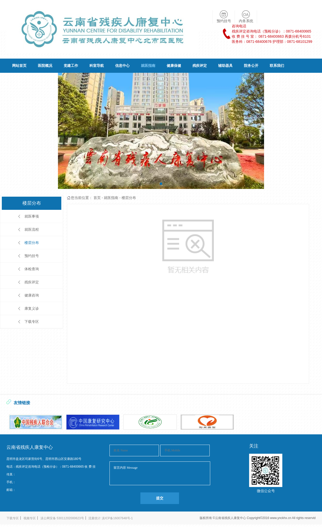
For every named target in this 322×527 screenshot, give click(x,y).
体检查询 (31, 269)
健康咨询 (31, 295)
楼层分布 (31, 243)
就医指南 (148, 65)
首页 (97, 198)
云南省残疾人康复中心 (231, 518)
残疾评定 (199, 65)
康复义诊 (31, 308)
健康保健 (174, 65)
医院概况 (45, 65)
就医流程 (31, 229)
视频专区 (29, 518)
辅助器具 (225, 65)
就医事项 (31, 216)
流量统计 (94, 518)
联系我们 (277, 65)
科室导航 (96, 65)
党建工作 (71, 65)
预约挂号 (31, 256)
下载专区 (31, 322)
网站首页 (19, 65)
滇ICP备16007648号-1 (117, 518)
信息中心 (122, 65)
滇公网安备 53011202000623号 (62, 518)
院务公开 (251, 65)
